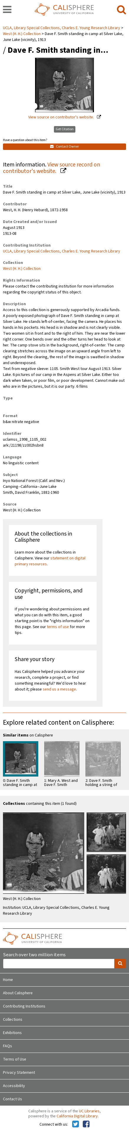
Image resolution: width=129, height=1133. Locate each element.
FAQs (7, 1046)
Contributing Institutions (24, 1006)
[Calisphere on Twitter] (75, 1124)
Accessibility (14, 1086)
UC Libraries (89, 1111)
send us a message (59, 689)
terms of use (58, 627)
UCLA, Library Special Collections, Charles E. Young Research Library (62, 28)
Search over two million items (34, 954)
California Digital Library (77, 1116)
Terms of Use (14, 1059)
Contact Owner (64, 146)
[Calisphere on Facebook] (86, 1124)
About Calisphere (18, 993)
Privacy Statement (19, 1073)
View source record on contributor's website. (51, 168)
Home (8, 980)
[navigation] (7, 10)
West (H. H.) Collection (22, 34)
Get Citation (65, 129)
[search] (121, 10)
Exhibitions (12, 1033)
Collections (12, 1020)
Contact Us (12, 1099)
